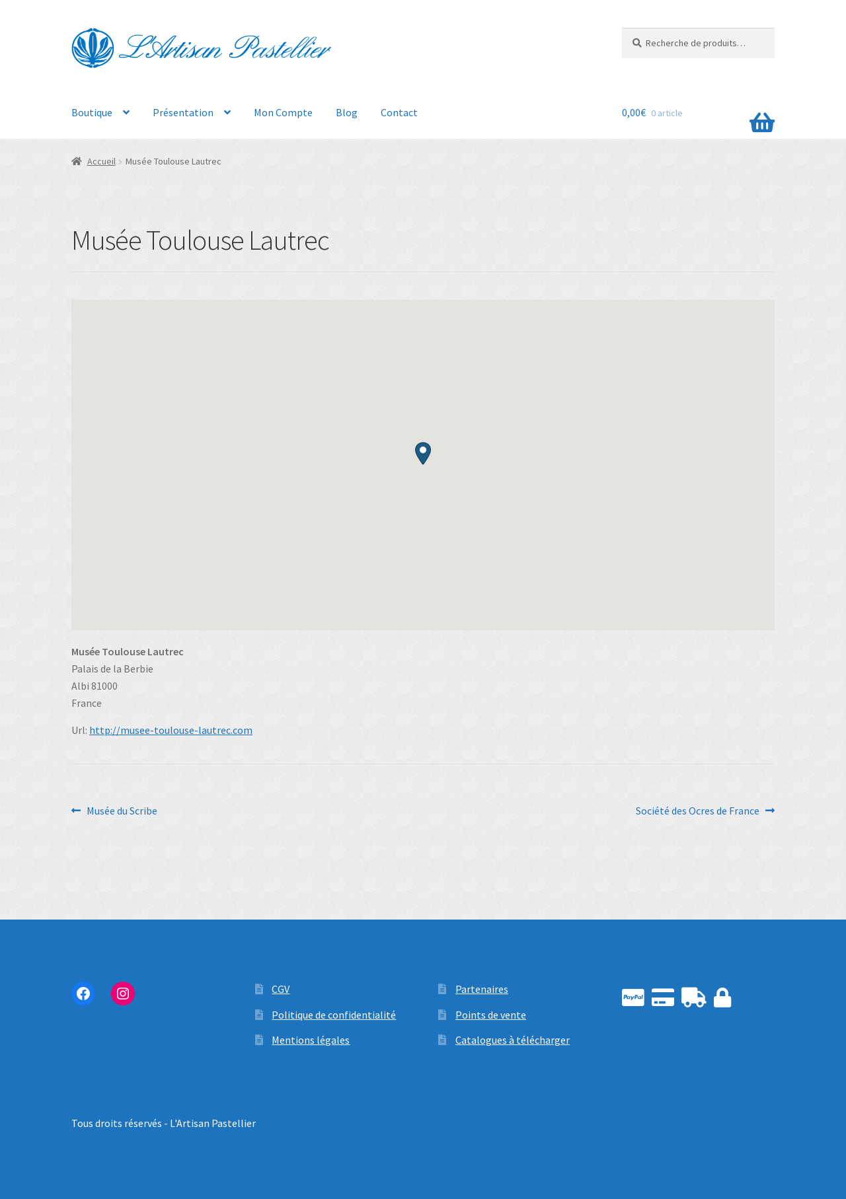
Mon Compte (283, 112)
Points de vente (490, 1014)
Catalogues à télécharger (512, 1039)
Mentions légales (311, 1039)
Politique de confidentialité (334, 1014)
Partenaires (481, 989)
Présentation (183, 112)
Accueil (101, 161)
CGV (280, 989)
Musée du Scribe (121, 811)
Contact (399, 112)
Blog (347, 112)
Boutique (91, 112)
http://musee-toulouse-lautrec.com (170, 730)
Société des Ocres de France (697, 811)
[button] (423, 453)
